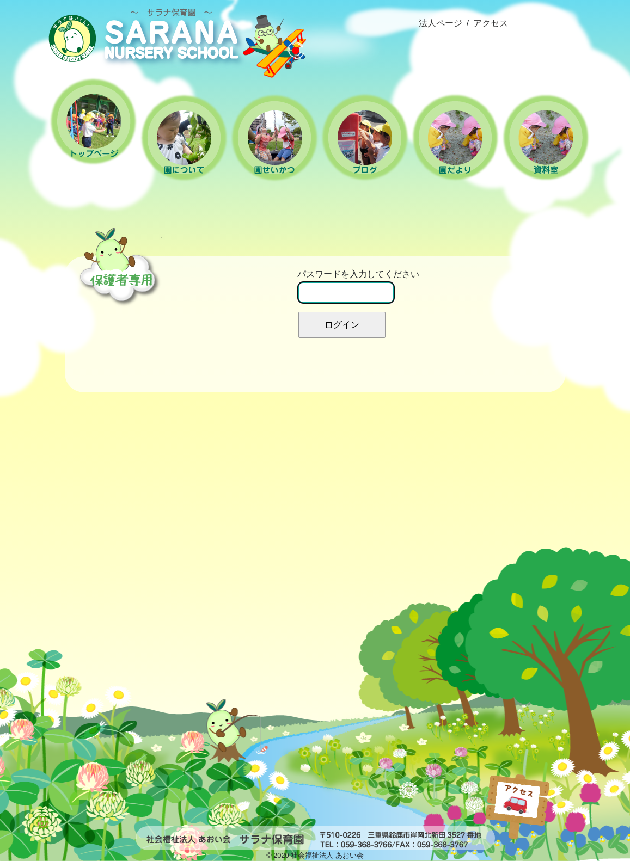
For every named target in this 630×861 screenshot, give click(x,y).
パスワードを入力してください (358, 286)
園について (184, 138)
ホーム (93, 121)
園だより (455, 138)
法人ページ (440, 23)
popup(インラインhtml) (551, 792)
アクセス (490, 23)
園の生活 (274, 138)
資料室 (545, 137)
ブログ (365, 138)
